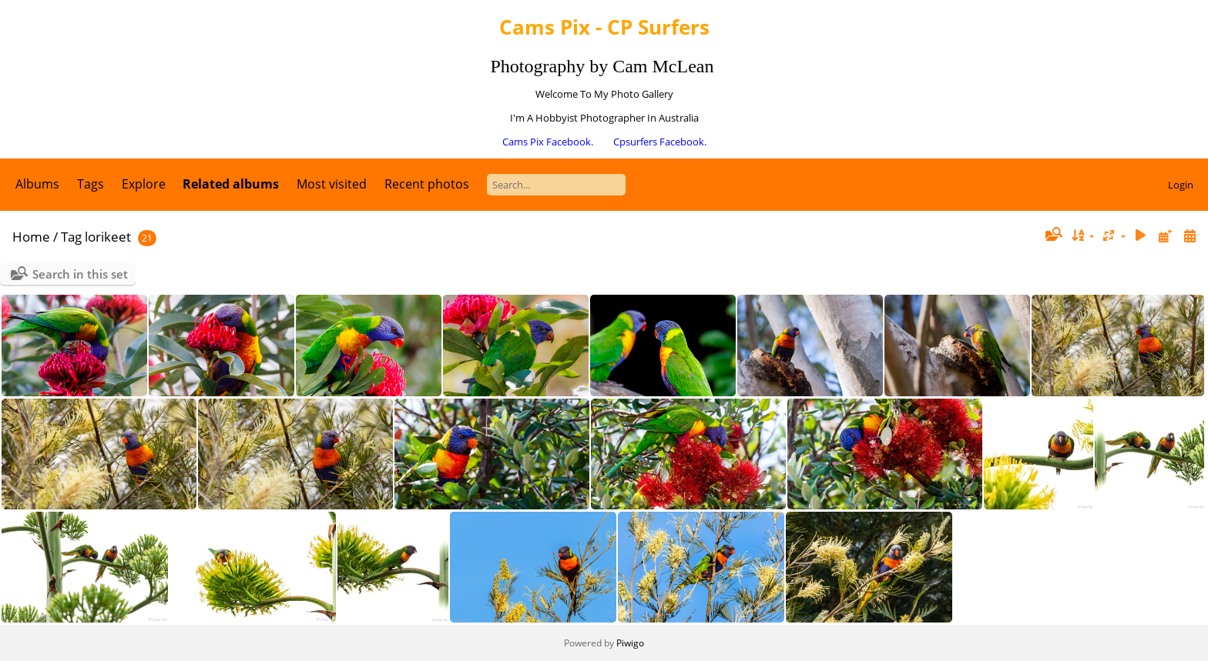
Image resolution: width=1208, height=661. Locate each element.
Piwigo (630, 642)
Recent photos (426, 183)
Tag (71, 236)
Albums (37, 183)
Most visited (332, 183)
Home (31, 236)
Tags (90, 183)
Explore (144, 183)
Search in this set (80, 274)
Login (1180, 185)
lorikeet (108, 236)
